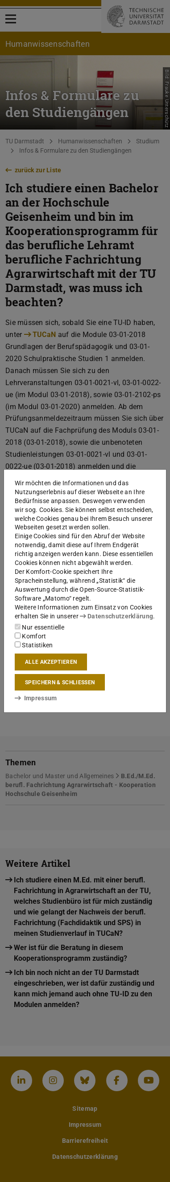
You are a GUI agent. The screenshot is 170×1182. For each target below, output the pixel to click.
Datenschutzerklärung (116, 616)
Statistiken (34, 645)
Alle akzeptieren (51, 662)
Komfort (30, 636)
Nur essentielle (39, 627)
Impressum (36, 698)
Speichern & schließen (60, 682)
